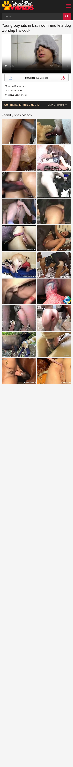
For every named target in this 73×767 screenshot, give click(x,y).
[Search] (67, 16)
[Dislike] (62, 77)
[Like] (10, 77)
